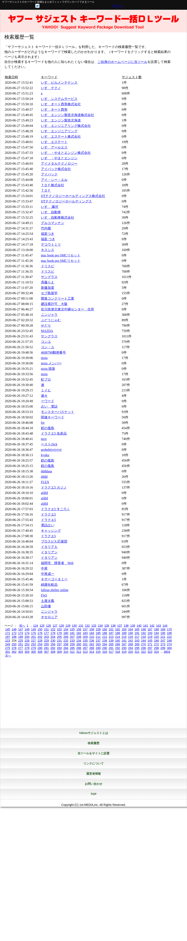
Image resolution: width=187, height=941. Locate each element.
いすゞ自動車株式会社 (57, 217)
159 (98, 629)
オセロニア (49, 617)
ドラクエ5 (48, 514)
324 (156, 651)
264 (104, 644)
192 (143, 633)
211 (98, 636)
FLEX (45, 482)
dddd (44, 476)
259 (72, 644)
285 (72, 648)
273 (162, 644)
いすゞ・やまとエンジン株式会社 (66, 152)
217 (137, 636)
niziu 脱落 (48, 368)
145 (7, 629)
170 (169, 629)
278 (27, 648)
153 (59, 629)
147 (20, 629)
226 (27, 640)
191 (137, 633)
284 (65, 648)
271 (150, 644)
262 (91, 644)
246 (156, 640)
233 (72, 640)
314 (91, 651)
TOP (94, 794)
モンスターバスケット (57, 412)
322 (143, 651)
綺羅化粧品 (49, 584)
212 (104, 636)
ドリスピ (47, 266)
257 (59, 644)
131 (80, 625)
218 (143, 636)
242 (130, 640)
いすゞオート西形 (54, 109)
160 (104, 629)
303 (20, 651)
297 (150, 648)
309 (59, 651)
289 (98, 648)
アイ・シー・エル (54, 179)
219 (150, 636)
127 (55, 625)
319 (124, 651)
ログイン (117, 5)
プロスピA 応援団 (54, 541)
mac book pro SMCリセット (60, 255)
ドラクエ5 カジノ (54, 487)
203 (46, 636)
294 (130, 648)
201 (33, 636)
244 (143, 640)
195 (162, 633)
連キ (44, 395)
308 (52, 651)
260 (78, 644)
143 (158, 625)
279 (33, 648)
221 (162, 636)
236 (91, 640)
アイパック (49, 174)
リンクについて (93, 763)
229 (46, 640)
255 (46, 644)
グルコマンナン (52, 223)
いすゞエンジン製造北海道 (61, 120)
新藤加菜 (47, 287)
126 (48, 625)
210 (91, 636)
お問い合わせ (93, 783)
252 (27, 644)
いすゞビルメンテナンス (59, 82)
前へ (22, 625)
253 (33, 644)
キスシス (47, 250)
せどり (46, 325)
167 (150, 629)
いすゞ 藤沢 (49, 206)
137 (119, 625)
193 (150, 633)
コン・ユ (47, 347)
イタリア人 (49, 547)
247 (162, 640)
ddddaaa (46, 471)
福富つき (47, 233)
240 (117, 640)
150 (40, 629)
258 (65, 644)
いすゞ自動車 (51, 212)
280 (40, 648)
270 (143, 644)
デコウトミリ (51, 244)
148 (27, 629)
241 (124, 640)
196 (169, 633)
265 (111, 644)
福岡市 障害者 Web (57, 563)
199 (20, 636)
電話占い (47, 525)
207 (72, 636)
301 (7, 651)
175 (33, 633)
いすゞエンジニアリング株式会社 (66, 125)
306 (40, 651)
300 (169, 648)
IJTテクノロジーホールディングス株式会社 (73, 196)
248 (169, 640)
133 (93, 625)
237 (98, 640)
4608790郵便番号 (53, 352)
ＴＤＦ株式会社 (52, 185)
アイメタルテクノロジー (59, 163)
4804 (167, 651)
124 (35, 625)
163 (124, 629)
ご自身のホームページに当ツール (122, 62)
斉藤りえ (47, 282)
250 (14, 644)
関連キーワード (52, 417)
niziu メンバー (51, 363)
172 (14, 633)
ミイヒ (46, 390)
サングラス (49, 277)
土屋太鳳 (47, 601)
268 (130, 644)
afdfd (44, 493)
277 (20, 648)
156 (78, 629)
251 (20, 644)
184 (91, 633)
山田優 (46, 606)
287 (85, 648)
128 (61, 625)
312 (78, 651)
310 (65, 651)
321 (137, 651)
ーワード (47, 401)
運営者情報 (93, 773)
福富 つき (48, 239)
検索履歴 (93, 743)
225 (20, 640)
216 (130, 636)
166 (143, 629)
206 (65, 636)
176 (40, 633)
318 (117, 651)
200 (27, 636)
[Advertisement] (79, 691)
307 (46, 651)
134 (100, 625)
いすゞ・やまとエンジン (59, 158)
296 (143, 648)
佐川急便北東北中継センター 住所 (67, 309)
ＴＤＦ (46, 190)
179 (59, 633)
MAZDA (47, 331)
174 (27, 633)
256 (52, 644)
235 (85, 640)
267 (124, 644)
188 (117, 633)
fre (43, 422)
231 (59, 640)
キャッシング (51, 530)
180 (65, 633)
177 (46, 633)
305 (33, 651)
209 (85, 636)
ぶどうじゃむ (51, 320)
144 (164, 625)
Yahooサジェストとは (93, 733)
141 (145, 625)
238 (104, 640)
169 (162, 629)
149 (33, 629)
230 (52, 640)
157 (85, 629)
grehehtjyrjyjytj (51, 449)
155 (72, 629)
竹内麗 (46, 228)
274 (169, 644)
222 (169, 636)
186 (104, 633)
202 (40, 636)
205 (59, 636)
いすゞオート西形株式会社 (61, 104)
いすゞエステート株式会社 (61, 136)
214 (117, 636)
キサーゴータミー (54, 579)
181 (72, 633)
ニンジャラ (49, 314)
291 (111, 648)
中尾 (44, 568)
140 (139, 625)
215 (124, 636)
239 (111, 640)
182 (78, 633)
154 (65, 629)
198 (14, 636)
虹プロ (46, 379)
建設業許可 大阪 (54, 304)
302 (14, 651)
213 (111, 636)
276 (14, 648)
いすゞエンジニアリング (59, 131)
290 (104, 648)
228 (40, 640)
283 (59, 648)
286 (78, 648)
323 (150, 651)
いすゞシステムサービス (59, 98)
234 (78, 640)
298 (156, 648)
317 (111, 651)
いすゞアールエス (54, 147)
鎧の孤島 (47, 428)
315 (98, 651)
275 (7, 648)
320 (130, 651)
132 (87, 625)
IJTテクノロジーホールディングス (66, 201)
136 (113, 625)
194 (156, 633)
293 (124, 648)
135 (106, 625)
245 (150, 640)
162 (117, 629)
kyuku (45, 455)
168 (156, 629)
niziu (44, 358)
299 (162, 648)
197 (7, 636)
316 (104, 651)
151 (46, 629)
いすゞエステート (54, 142)
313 (85, 651)
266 (117, 644)
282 (52, 648)
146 (14, 629)
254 (40, 644)
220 (156, 636)
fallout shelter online (54, 590)
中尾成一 (47, 574)
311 (72, 651)
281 (46, 648)
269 (137, 644)
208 (78, 636)
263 (98, 644)
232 (65, 640)
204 (52, 636)
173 (20, 633)
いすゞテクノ (51, 88)
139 (132, 625)
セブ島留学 (49, 293)
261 (85, 644)
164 (130, 629)
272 (156, 644)
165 (137, 629)
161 (111, 629)
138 (126, 625)
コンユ (46, 341)
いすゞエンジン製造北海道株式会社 (67, 115)
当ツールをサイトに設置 (93, 753)
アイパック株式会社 (56, 169)
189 (124, 633)
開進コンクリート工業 (57, 298)
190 (130, 633)
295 (137, 648)
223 (7, 640)
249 (7, 644)
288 (91, 648)
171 (7, 633)
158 (91, 629)
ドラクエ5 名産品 (54, 433)
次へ (8, 655)
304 (27, 651)
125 (42, 625)
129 (67, 625)
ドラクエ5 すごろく (55, 509)
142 (152, 625)
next (44, 439)
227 (33, 640)
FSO (44, 595)
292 (117, 648)
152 (52, 629)
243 (137, 640)
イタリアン (49, 552)
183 (85, 633)
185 (98, 633)
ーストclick (49, 444)
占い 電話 (49, 406)
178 (52, 633)
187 (111, 633)
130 (74, 625)
